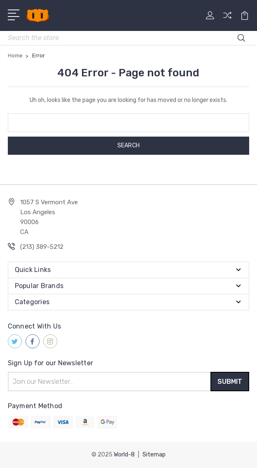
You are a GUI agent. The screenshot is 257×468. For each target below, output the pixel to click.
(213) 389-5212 (41, 247)
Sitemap (154, 454)
